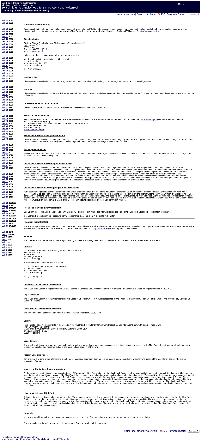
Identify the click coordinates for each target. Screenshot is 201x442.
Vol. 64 (5, 73)
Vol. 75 (5, 42)
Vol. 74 (5, 44)
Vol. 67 (5, 65)
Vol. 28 (5, 179)
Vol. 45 (5, 129)
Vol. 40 (5, 145)
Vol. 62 (5, 78)
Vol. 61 (5, 81)
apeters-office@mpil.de (34, 129)
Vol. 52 (5, 107)
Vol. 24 (5, 189)
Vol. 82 (5, 20)
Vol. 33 (5, 163)
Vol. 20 (5, 203)
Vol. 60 (5, 87)
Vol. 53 (5, 105)
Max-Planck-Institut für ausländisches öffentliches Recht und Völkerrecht (35, 439)
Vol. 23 (5, 192)
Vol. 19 (5, 205)
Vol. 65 (5, 71)
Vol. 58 (5, 92)
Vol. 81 (5, 23)
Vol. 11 (5, 226)
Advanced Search (177, 431)
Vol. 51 (5, 110)
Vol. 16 (5, 213)
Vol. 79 (5, 31)
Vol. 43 (5, 134)
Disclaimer (137, 431)
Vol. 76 (5, 39)
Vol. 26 (5, 184)
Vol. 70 (5, 58)
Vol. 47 (5, 124)
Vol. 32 (5, 165)
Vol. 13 (5, 221)
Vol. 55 (5, 100)
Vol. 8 (4, 237)
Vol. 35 (5, 158)
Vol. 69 (5, 60)
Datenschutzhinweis (146, 14)
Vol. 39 (5, 147)
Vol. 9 (4, 234)
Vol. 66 (5, 68)
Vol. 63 (5, 76)
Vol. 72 (5, 49)
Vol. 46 (5, 126)
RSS (163, 14)
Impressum (129, 14)
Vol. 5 (4, 245)
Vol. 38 (5, 150)
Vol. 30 (5, 174)
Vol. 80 (5, 29)
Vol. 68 (5, 63)
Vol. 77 (5, 36)
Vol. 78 (5, 34)
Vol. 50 (5, 116)
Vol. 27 (5, 181)
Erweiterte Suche (175, 14)
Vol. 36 (5, 155)
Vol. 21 (5, 197)
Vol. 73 (5, 47)
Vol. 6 (4, 242)
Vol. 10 (5, 232)
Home (119, 14)
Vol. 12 (5, 223)
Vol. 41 (5, 139)
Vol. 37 (5, 153)
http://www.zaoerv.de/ (102, 228)
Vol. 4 (4, 247)
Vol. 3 (4, 250)
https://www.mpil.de (149, 119)
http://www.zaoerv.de (148, 31)
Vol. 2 (4, 252)
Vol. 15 (5, 216)
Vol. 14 (5, 218)
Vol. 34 (5, 160)
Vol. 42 (5, 136)
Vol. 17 (5, 210)
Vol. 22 (5, 194)
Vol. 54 (5, 102)
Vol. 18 (5, 208)
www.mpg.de (38, 51)
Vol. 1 (4, 255)
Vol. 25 (5, 187)
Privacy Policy (151, 431)
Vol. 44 (5, 131)
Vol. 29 (5, 176)
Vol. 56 (5, 97)
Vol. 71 (5, 52)
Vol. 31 (5, 168)
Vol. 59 (5, 89)
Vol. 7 (4, 240)
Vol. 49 (5, 118)
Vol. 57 (5, 95)
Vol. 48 (5, 121)
